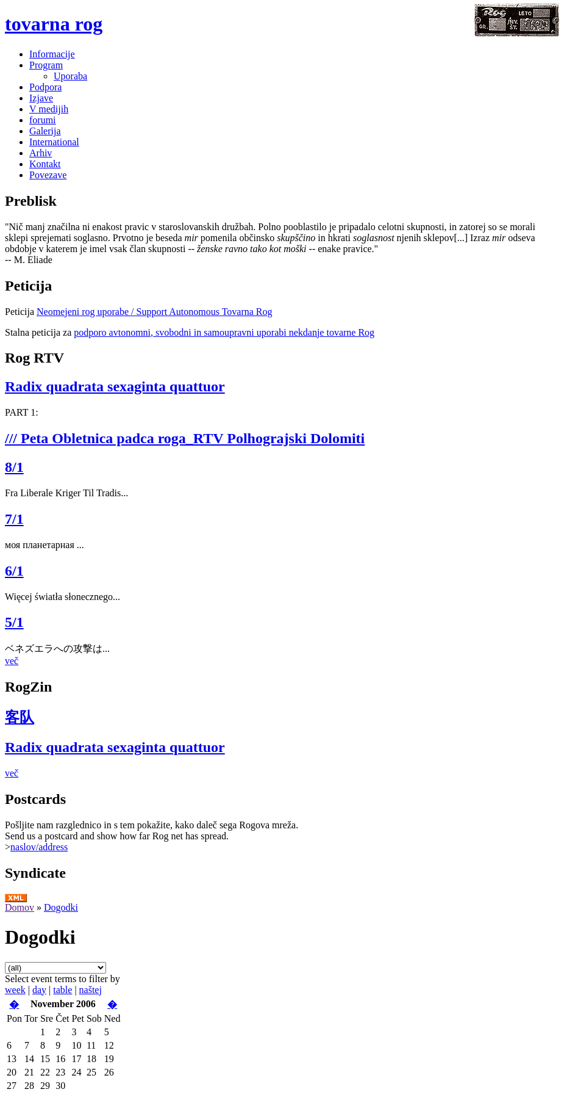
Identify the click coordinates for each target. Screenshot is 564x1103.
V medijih (48, 109)
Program (46, 65)
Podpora (45, 87)
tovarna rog (53, 24)
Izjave (41, 98)
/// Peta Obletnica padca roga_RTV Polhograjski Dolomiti (185, 438)
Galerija (45, 131)
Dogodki (61, 907)
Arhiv (40, 153)
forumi (42, 120)
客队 (19, 717)
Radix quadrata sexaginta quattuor (115, 386)
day (39, 990)
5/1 (14, 622)
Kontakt (45, 164)
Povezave (47, 175)
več (11, 661)
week (15, 990)
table (62, 990)
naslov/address (39, 847)
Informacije (52, 54)
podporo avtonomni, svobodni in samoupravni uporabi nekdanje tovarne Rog (224, 332)
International (54, 142)
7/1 (14, 519)
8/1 (14, 467)
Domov (19, 907)
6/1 (14, 571)
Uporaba (70, 76)
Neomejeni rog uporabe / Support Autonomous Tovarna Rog (155, 311)
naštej (90, 990)
